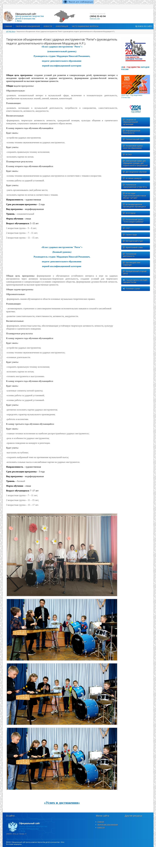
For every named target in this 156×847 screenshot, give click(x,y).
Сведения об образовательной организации (130, 122)
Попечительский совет (133, 139)
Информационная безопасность (131, 132)
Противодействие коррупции (131, 263)
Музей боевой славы (133, 247)
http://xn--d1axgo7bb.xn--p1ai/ (26, 16)
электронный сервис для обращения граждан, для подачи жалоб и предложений (135, 163)
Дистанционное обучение (135, 172)
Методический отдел (133, 241)
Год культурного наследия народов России (135, 281)
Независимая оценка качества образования (133, 147)
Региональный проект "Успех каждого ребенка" (133, 220)
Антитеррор (129, 213)
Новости (48, 26)
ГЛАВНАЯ (100, 822)
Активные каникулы (132, 178)
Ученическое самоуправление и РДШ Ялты (135, 186)
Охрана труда (130, 234)
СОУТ (126, 228)
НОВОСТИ (101, 828)
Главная (8, 26)
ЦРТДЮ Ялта (10, 31)
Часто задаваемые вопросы (85, 26)
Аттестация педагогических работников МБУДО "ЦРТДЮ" (134, 195)
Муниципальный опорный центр (134, 272)
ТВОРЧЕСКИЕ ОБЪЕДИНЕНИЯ (28, 26)
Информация (62, 26)
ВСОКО (127, 154)
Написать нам (95, 19)
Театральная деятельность (129, 255)
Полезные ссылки (131, 288)
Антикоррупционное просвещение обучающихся (134, 205)
